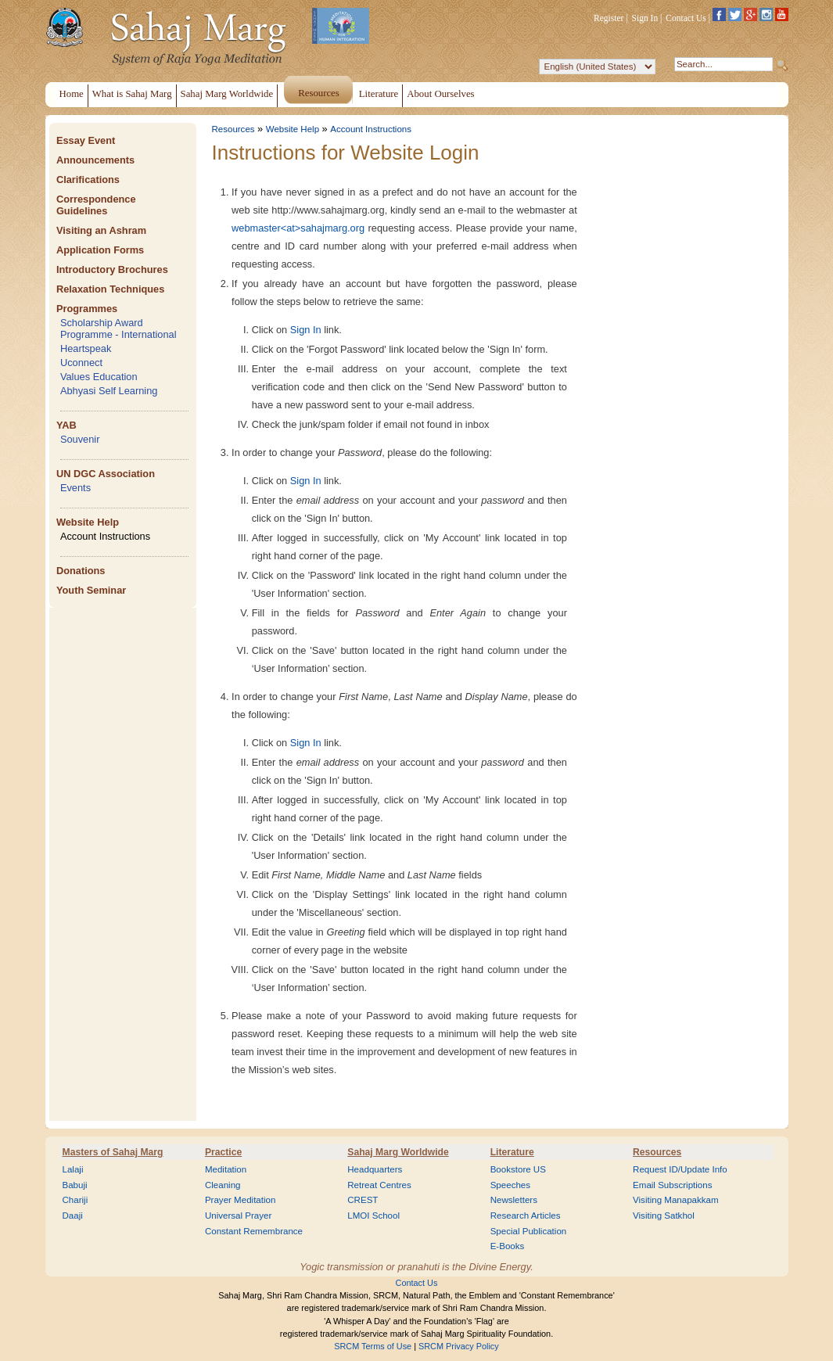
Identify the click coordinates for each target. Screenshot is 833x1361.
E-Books (507, 1246)
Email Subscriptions (672, 1185)
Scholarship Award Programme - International (118, 328)
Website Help (87, 522)
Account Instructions (105, 536)
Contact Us (686, 18)
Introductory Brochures (112, 269)
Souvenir (80, 439)
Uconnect (81, 362)
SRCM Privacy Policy (458, 1346)
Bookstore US (518, 1169)
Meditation (225, 1169)
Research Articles (525, 1215)
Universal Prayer (238, 1215)
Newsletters (513, 1200)
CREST (362, 1200)
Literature (512, 1152)
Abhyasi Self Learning (109, 391)
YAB (66, 425)
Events (75, 488)
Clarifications (88, 179)
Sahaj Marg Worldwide (397, 1152)
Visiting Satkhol (664, 1215)
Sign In (645, 18)
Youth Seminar (91, 590)
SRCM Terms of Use (372, 1346)
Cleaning (223, 1185)
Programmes (86, 308)
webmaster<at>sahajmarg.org (298, 228)
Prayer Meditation (240, 1200)
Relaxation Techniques (110, 289)
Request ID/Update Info (680, 1169)
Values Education (99, 376)
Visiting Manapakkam (676, 1200)
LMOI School (373, 1215)
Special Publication (528, 1231)
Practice (223, 1152)
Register (608, 18)
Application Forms (100, 250)
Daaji (73, 1215)
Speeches (510, 1185)
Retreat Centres (379, 1185)
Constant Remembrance (254, 1231)
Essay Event (85, 140)
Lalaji (73, 1169)
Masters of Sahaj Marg (113, 1152)
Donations (81, 570)
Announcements (95, 160)
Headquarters (374, 1169)
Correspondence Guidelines (96, 205)
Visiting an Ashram (101, 230)
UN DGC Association (105, 473)
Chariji (75, 1200)
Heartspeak (85, 348)
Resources (233, 129)
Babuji (75, 1185)
